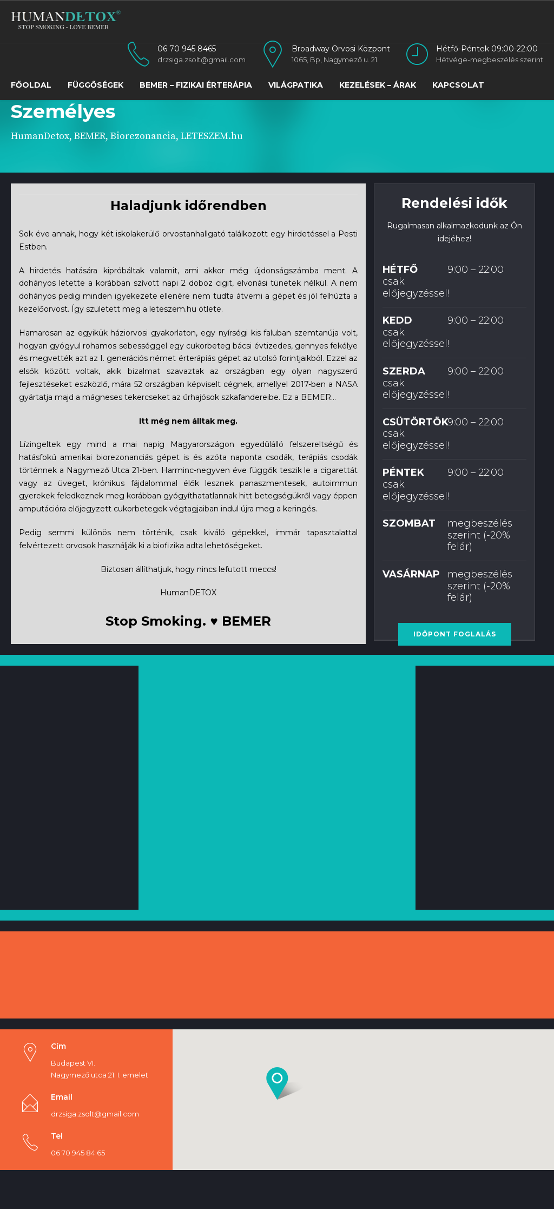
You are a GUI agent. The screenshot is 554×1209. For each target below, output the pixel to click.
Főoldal (31, 85)
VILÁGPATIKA (295, 85)
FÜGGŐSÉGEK (95, 85)
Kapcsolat (458, 85)
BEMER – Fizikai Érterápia (196, 85)
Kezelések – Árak (377, 85)
